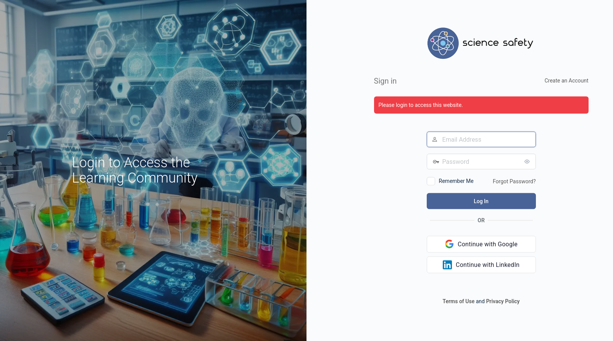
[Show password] (528, 161)
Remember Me (456, 181)
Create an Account (567, 80)
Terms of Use (459, 301)
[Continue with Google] (481, 244)
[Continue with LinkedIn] (481, 264)
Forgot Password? (514, 181)
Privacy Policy (502, 301)
